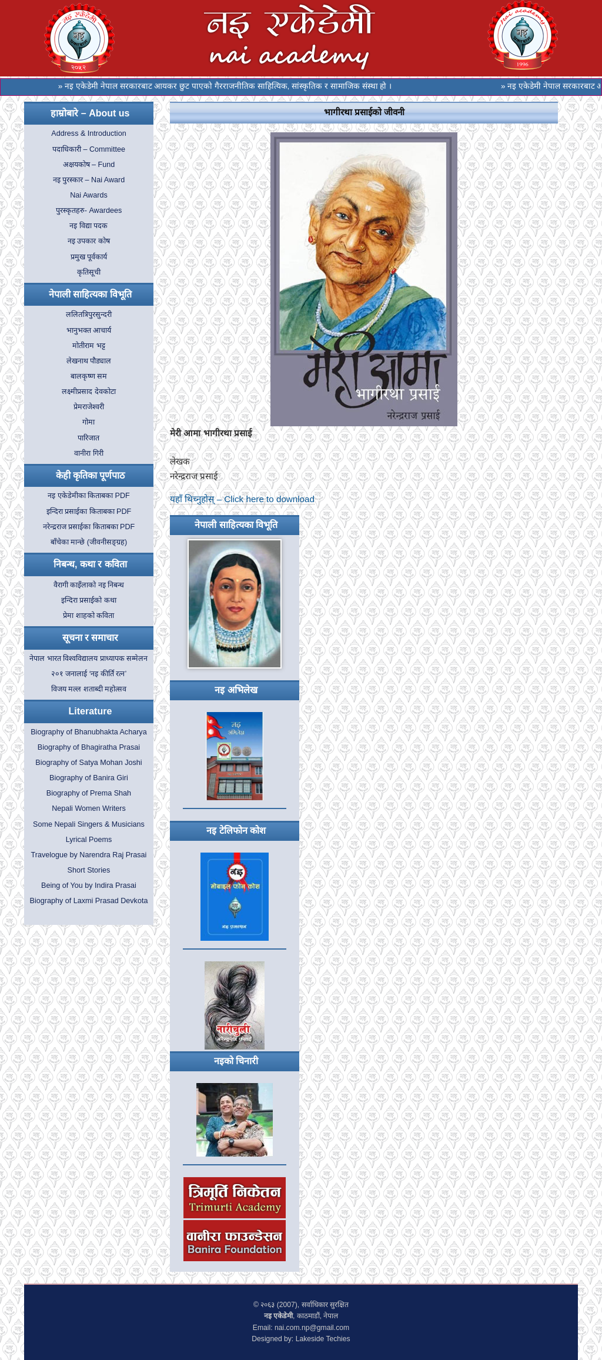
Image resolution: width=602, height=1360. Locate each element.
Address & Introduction (88, 133)
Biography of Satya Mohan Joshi (88, 762)
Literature (90, 711)
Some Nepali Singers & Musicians (89, 824)
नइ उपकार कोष (89, 241)
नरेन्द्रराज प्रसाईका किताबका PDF (89, 527)
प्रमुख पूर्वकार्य (89, 257)
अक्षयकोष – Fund (89, 165)
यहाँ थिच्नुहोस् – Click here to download (242, 499)
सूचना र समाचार (90, 638)
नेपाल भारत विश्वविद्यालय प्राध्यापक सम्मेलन (88, 658)
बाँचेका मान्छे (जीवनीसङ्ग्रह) (89, 542)
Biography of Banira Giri (88, 778)
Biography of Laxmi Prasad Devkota (89, 901)
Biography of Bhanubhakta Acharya (88, 732)
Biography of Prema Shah (88, 793)
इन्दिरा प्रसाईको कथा (88, 600)
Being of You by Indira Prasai (88, 885)
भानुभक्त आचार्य (89, 330)
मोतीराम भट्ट (88, 346)
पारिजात (88, 438)
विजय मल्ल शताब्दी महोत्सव (89, 689)
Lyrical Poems (89, 840)
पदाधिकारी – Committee (88, 149)
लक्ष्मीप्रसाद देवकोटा (89, 391)
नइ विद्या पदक (88, 226)
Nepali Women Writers (89, 808)
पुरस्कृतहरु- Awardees (89, 210)
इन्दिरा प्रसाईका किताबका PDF (89, 511)
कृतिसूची (89, 272)
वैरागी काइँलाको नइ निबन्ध (89, 585)
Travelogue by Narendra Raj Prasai (88, 855)
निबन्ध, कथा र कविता (90, 564)
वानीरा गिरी (88, 453)
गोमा (88, 422)
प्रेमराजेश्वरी (88, 407)
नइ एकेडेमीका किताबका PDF (89, 496)
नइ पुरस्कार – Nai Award (89, 180)
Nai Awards (88, 195)
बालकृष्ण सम (89, 376)
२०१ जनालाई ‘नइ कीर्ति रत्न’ (89, 674)
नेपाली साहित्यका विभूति (90, 294)
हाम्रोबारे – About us (90, 113)
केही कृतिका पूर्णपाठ (90, 475)
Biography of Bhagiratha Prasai (89, 747)
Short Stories (89, 870)
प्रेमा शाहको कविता (88, 616)
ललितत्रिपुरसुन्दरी (89, 314)
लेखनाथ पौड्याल (89, 361)
